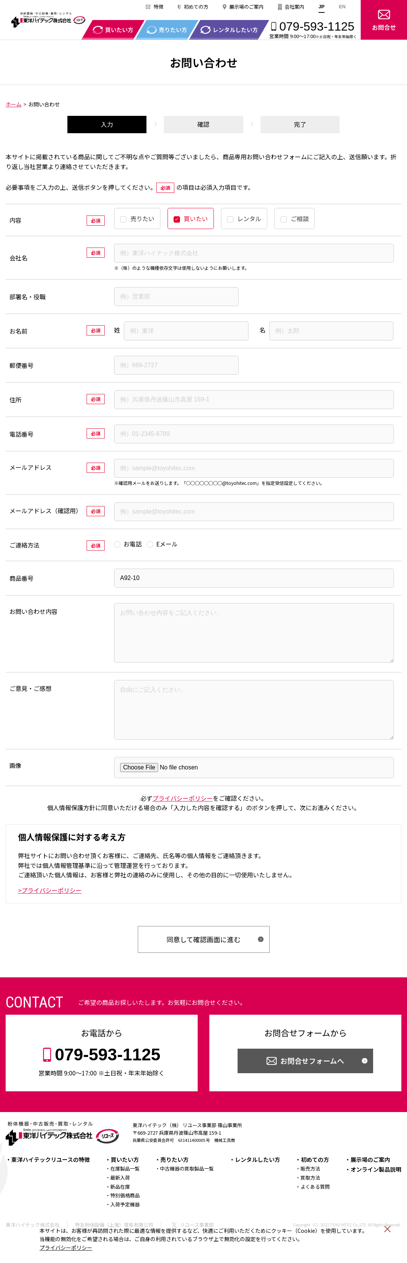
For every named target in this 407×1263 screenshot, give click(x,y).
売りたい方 (174, 1181)
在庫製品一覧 (125, 1189)
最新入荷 (120, 1198)
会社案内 (294, 6)
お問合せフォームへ (312, 1082)
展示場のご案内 (246, 6)
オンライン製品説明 (376, 1190)
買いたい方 (125, 1181)
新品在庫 (120, 1207)
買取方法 (310, 1198)
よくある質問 (315, 1207)
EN (342, 6)
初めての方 (196, 6)
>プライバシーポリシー (50, 911)
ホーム (13, 104)
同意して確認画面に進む (203, 960)
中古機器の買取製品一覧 (187, 1189)
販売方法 (310, 1189)
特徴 (158, 6)
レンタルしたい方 (257, 1181)
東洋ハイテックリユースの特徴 (50, 1181)
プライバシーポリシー (66, 1247)
